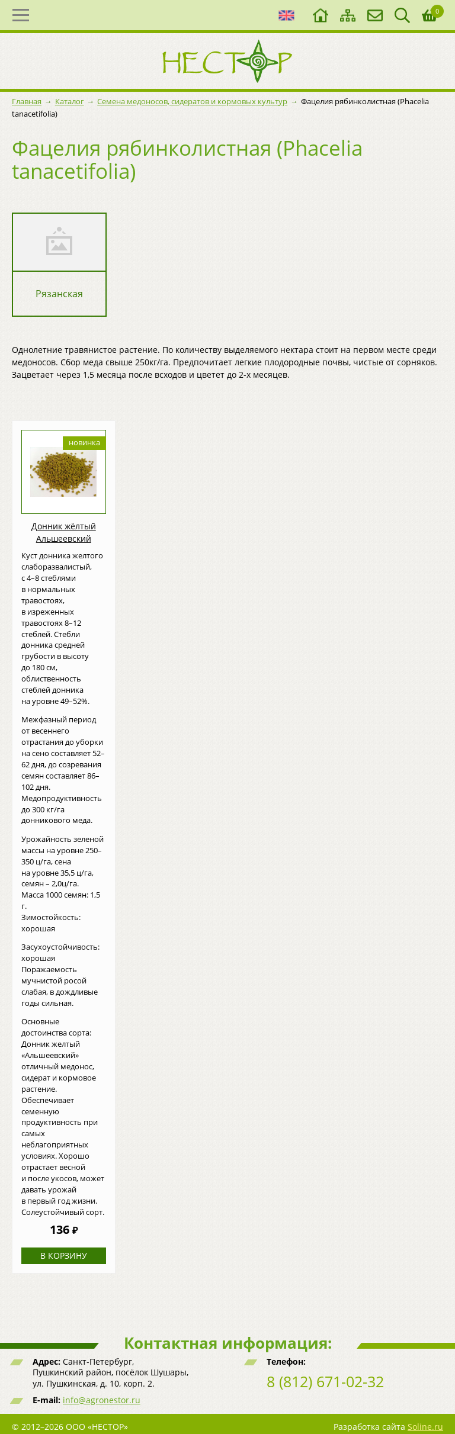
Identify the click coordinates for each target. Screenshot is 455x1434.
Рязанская (59, 294)
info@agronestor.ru (101, 1400)
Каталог (69, 102)
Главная (26, 102)
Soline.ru (425, 1426)
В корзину (63, 1255)
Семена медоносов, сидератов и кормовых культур (192, 102)
